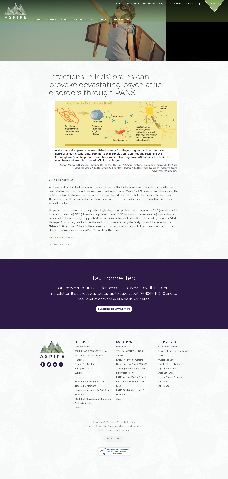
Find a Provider (82, 347)
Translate (189, 3)
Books (78, 408)
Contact (99, 430)
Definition (121, 347)
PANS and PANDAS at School (131, 377)
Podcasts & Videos (84, 403)
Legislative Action (167, 368)
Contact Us (163, 386)
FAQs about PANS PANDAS (130, 382)
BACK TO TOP (114, 439)
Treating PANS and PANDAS (130, 368)
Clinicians (79, 373)
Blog (118, 386)
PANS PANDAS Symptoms (129, 360)
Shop (118, 399)
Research (79, 377)
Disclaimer (126, 430)
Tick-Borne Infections (85, 386)
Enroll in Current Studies (170, 377)
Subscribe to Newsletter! (114, 309)
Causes (119, 355)
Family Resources (83, 368)
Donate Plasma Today (169, 364)
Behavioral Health (125, 373)
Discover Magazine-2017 (62, 238)
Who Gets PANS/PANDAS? (130, 351)
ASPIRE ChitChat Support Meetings (93, 399)
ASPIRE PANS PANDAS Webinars (92, 351)
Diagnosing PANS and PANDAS (132, 364)
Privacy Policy (112, 430)
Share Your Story (166, 373)
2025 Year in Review (168, 347)
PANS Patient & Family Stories (90, 382)
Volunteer (163, 382)
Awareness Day (165, 360)
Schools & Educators (85, 364)
